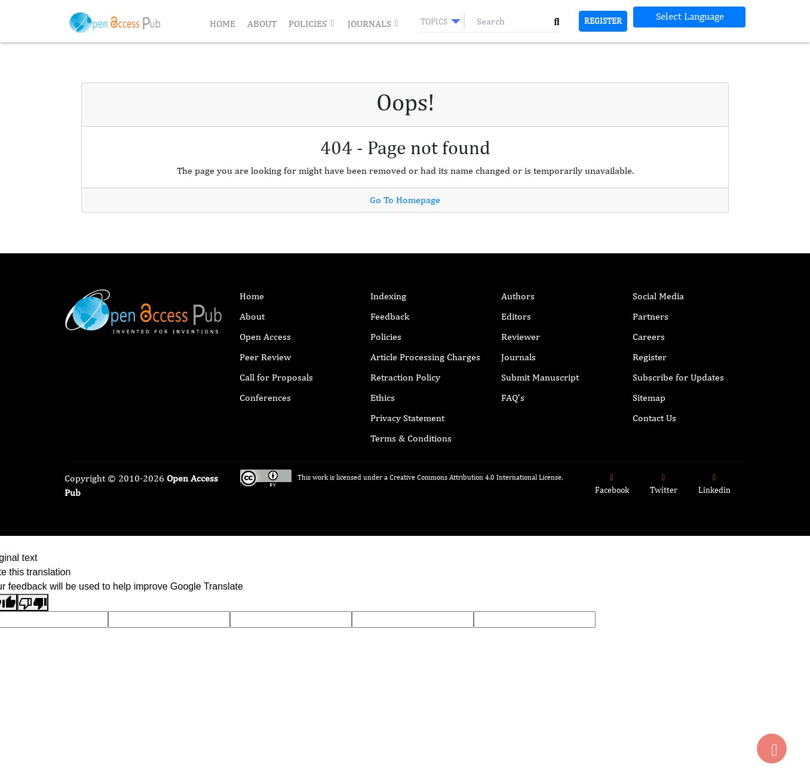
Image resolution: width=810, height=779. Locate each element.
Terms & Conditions (411, 438)
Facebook (612, 484)
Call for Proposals (276, 377)
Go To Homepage (405, 200)
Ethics (382, 397)
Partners (650, 316)
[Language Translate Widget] (689, 17)
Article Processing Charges (425, 357)
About (262, 23)
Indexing (388, 296)
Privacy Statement (407, 418)
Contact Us (654, 418)
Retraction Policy (405, 377)
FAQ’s (512, 397)
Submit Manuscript (540, 377)
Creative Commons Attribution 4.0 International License (475, 477)
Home (222, 23)
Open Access (265, 336)
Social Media (658, 296)
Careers (649, 336)
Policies (312, 23)
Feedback (389, 316)
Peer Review (265, 357)
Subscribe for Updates (678, 377)
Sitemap (649, 397)
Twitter (663, 484)
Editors (516, 316)
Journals (374, 23)
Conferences (265, 397)
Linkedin (714, 484)
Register (603, 21)
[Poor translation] (32, 602)
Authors (518, 296)
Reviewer (520, 336)
